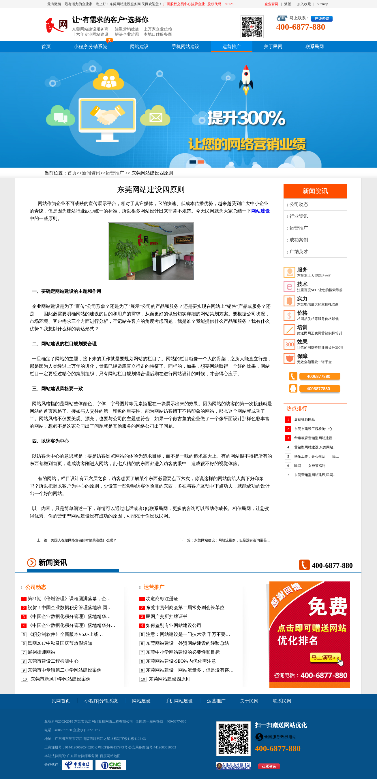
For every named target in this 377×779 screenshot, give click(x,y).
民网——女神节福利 (309, 466)
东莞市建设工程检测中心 (313, 429)
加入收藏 (304, 4)
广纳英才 (299, 251)
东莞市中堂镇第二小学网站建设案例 (65, 670)
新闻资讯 (91, 172)
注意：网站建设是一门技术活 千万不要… (188, 634)
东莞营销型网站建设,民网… (315, 475)
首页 (46, 46)
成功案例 (299, 239)
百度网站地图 (110, 756)
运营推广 (231, 46)
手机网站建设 (185, 46)
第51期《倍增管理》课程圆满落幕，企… (69, 598)
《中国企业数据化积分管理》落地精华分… (71, 625)
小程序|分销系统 (90, 46)
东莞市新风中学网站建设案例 (60, 678)
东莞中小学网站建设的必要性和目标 (183, 652)
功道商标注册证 (162, 598)
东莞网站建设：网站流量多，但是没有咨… (190, 670)
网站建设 (139, 46)
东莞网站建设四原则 (169, 678)
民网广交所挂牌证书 (166, 616)
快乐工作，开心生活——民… (316, 456)
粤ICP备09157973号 (112, 747)
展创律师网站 (304, 420)
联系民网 (314, 46)
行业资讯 (299, 216)
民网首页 (61, 700)
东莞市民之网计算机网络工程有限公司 (103, 721)
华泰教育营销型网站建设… (315, 438)
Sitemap (322, 4)
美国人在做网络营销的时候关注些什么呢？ (84, 540)
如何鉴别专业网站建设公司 (173, 625)
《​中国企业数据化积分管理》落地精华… (69, 616)
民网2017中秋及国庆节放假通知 (60, 643)
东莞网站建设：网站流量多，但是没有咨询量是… (232, 540)
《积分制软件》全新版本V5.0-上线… (65, 634)
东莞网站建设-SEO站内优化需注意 (181, 661)
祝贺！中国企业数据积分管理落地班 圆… (70, 607)
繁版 (287, 4)
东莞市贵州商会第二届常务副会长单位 (185, 607)
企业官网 (271, 4)
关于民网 (273, 46)
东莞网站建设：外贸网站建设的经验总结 (187, 643)
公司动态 (299, 204)
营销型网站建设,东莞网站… (315, 447)
